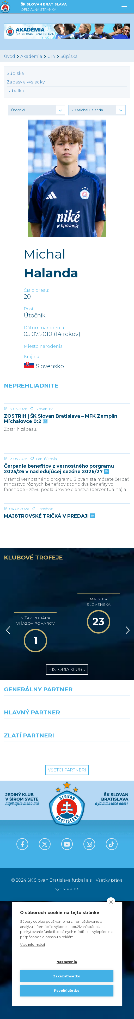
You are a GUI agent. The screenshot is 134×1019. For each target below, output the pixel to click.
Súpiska (69, 56)
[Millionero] (100, 846)
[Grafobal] (33, 846)
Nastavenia (67, 962)
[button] (36, 110)
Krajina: (32, 356)
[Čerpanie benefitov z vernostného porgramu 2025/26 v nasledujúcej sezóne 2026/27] (67, 513)
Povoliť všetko (67, 991)
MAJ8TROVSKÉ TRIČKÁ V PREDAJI (49, 634)
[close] (111, 902)
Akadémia (31, 56)
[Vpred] (126, 748)
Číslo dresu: (36, 290)
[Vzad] (7, 748)
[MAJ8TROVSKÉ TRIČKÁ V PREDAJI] (67, 602)
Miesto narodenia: (44, 346)
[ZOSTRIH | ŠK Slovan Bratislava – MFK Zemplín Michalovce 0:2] (67, 423)
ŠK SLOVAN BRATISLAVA (44, 7)
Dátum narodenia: (44, 328)
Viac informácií (32, 945)
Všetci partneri (67, 887)
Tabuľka (15, 90)
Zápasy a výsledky (26, 82)
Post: (29, 309)
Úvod (9, 56)
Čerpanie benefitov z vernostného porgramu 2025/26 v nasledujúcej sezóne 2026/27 (59, 547)
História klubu (67, 787)
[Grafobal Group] (100, 869)
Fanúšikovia (46, 537)
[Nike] (67, 823)
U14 (51, 56)
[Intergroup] (33, 869)
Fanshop (45, 626)
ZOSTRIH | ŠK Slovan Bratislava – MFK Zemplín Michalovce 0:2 (60, 458)
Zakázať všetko (67, 976)
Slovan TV (44, 448)
